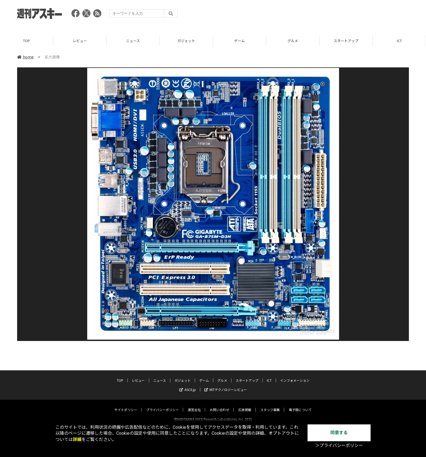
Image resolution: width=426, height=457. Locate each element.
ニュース (133, 40)
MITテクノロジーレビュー (225, 384)
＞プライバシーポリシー (339, 445)
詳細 (77, 439)
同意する (339, 432)
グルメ (292, 40)
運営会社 (194, 404)
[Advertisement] (310, 15)
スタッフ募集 (270, 404)
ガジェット (186, 40)
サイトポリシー (125, 404)
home (25, 57)
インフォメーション (294, 375)
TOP (26, 40)
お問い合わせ (219, 404)
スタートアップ (346, 40)
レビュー (80, 40)
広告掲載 (244, 404)
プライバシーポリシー (162, 404)
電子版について (300, 404)
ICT (399, 40)
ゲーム (239, 40)
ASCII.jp (187, 384)
